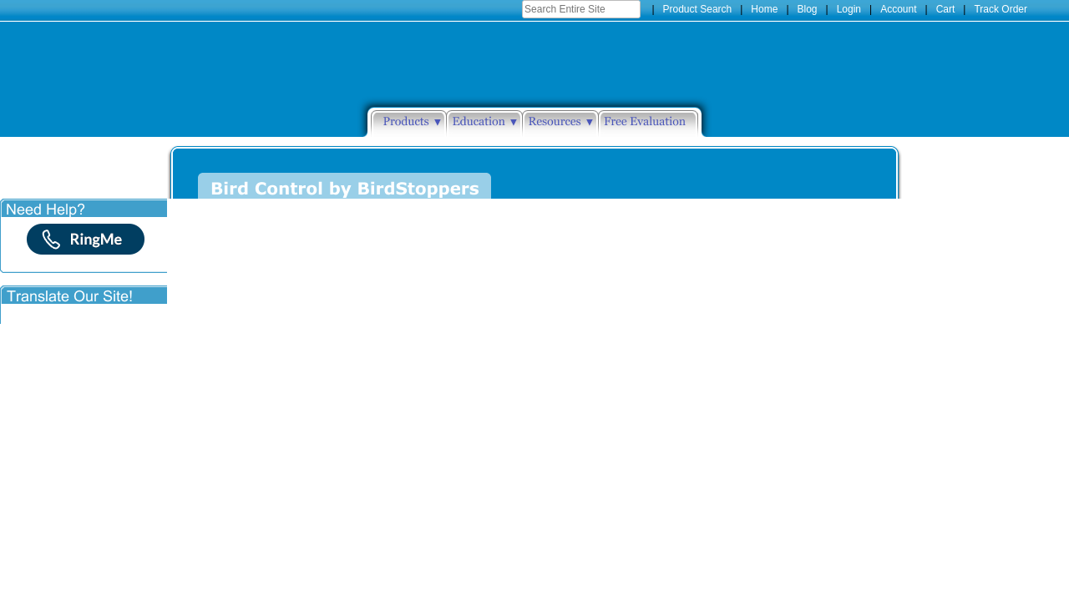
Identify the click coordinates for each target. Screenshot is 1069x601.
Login (849, 9)
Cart (945, 9)
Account (898, 9)
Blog (808, 9)
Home (764, 9)
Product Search (697, 9)
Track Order (1000, 9)
